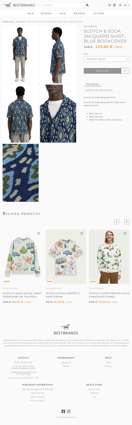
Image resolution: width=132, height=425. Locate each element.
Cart (94, 397)
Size (86, 54)
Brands (80, 13)
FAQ (108, 363)
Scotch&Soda (90, 26)
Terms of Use (37, 393)
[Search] (87, 5)
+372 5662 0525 (23, 374)
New (31, 13)
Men (63, 13)
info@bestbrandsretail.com (23, 372)
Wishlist (94, 393)
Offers (98, 13)
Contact (108, 366)
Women (47, 13)
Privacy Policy (38, 401)
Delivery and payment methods (37, 389)
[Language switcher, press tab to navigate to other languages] (126, 5)
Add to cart (102, 71)
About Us (66, 363)
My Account (94, 389)
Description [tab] (92, 84)
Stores (66, 366)
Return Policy (37, 397)
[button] (125, 71)
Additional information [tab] (99, 90)
